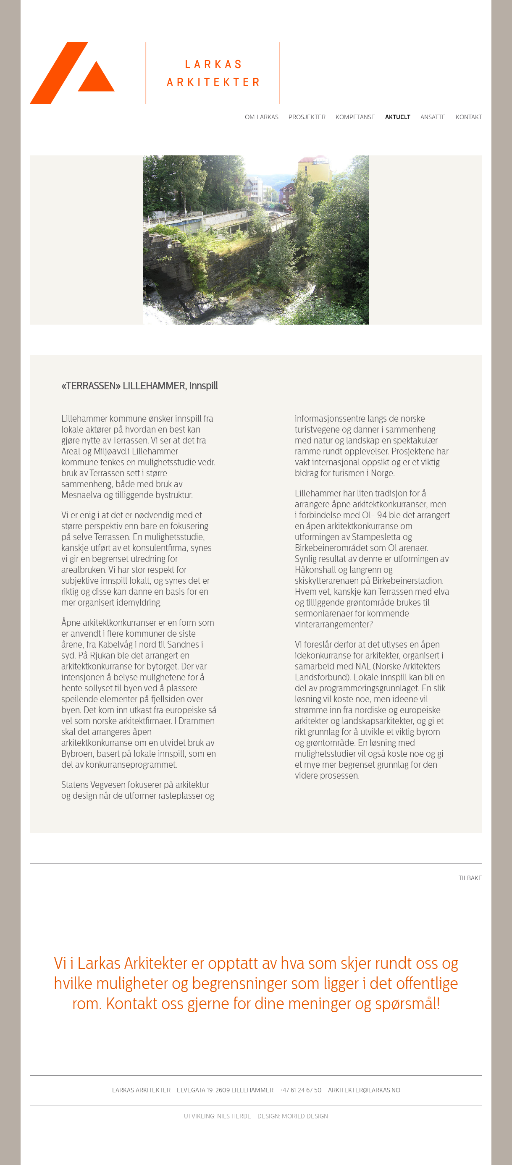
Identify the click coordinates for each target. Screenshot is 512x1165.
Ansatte (433, 117)
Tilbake (470, 878)
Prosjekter (307, 117)
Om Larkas (261, 117)
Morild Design (305, 1116)
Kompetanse (355, 117)
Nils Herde (234, 1116)
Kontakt (469, 117)
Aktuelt (397, 117)
